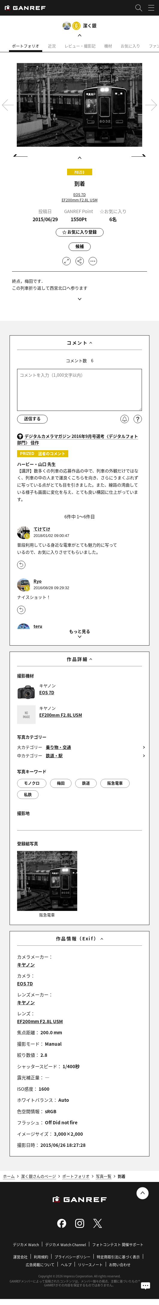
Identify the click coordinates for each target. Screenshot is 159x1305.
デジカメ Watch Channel (65, 1244)
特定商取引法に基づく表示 (118, 1257)
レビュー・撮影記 (80, 46)
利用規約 (41, 1257)
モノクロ (32, 783)
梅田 (61, 783)
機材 (108, 46)
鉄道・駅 (54, 755)
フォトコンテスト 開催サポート (117, 1244)
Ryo (38, 581)
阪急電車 (115, 783)
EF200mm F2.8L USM (80, 199)
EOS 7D (79, 194)
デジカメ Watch (26, 1244)
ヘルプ (66, 1264)
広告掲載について (40, 1264)
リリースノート (90, 1264)
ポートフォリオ (25, 46)
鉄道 (86, 783)
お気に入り (130, 46)
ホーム (9, 1176)
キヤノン (26, 964)
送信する (32, 419)
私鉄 (28, 794)
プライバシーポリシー (72, 1257)
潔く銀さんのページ (38, 1176)
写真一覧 (103, 1176)
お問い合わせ (120, 1264)
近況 (52, 46)
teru (38, 626)
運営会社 (20, 1257)
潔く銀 (89, 25)
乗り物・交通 (58, 747)
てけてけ (42, 529)
